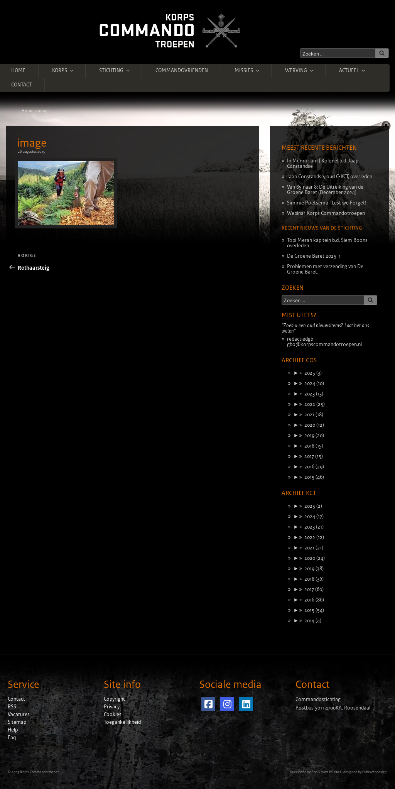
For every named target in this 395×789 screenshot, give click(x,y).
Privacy (112, 707)
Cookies (113, 714)
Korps (63, 70)
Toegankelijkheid (122, 722)
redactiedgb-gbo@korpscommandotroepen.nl (324, 341)
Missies (247, 70)
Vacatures (19, 714)
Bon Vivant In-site (325, 772)
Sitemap (17, 722)
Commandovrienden (181, 70)
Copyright (114, 699)
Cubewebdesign (374, 772)
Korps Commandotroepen (39, 772)
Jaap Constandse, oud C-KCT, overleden (329, 176)
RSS (12, 707)
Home (18, 70)
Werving (299, 70)
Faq (12, 737)
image (32, 143)
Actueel (352, 70)
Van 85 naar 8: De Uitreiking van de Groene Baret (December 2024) (325, 189)
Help (13, 730)
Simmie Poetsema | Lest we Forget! (326, 203)
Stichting (115, 70)
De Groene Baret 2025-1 (314, 256)
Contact (21, 85)
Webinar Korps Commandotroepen (326, 213)
